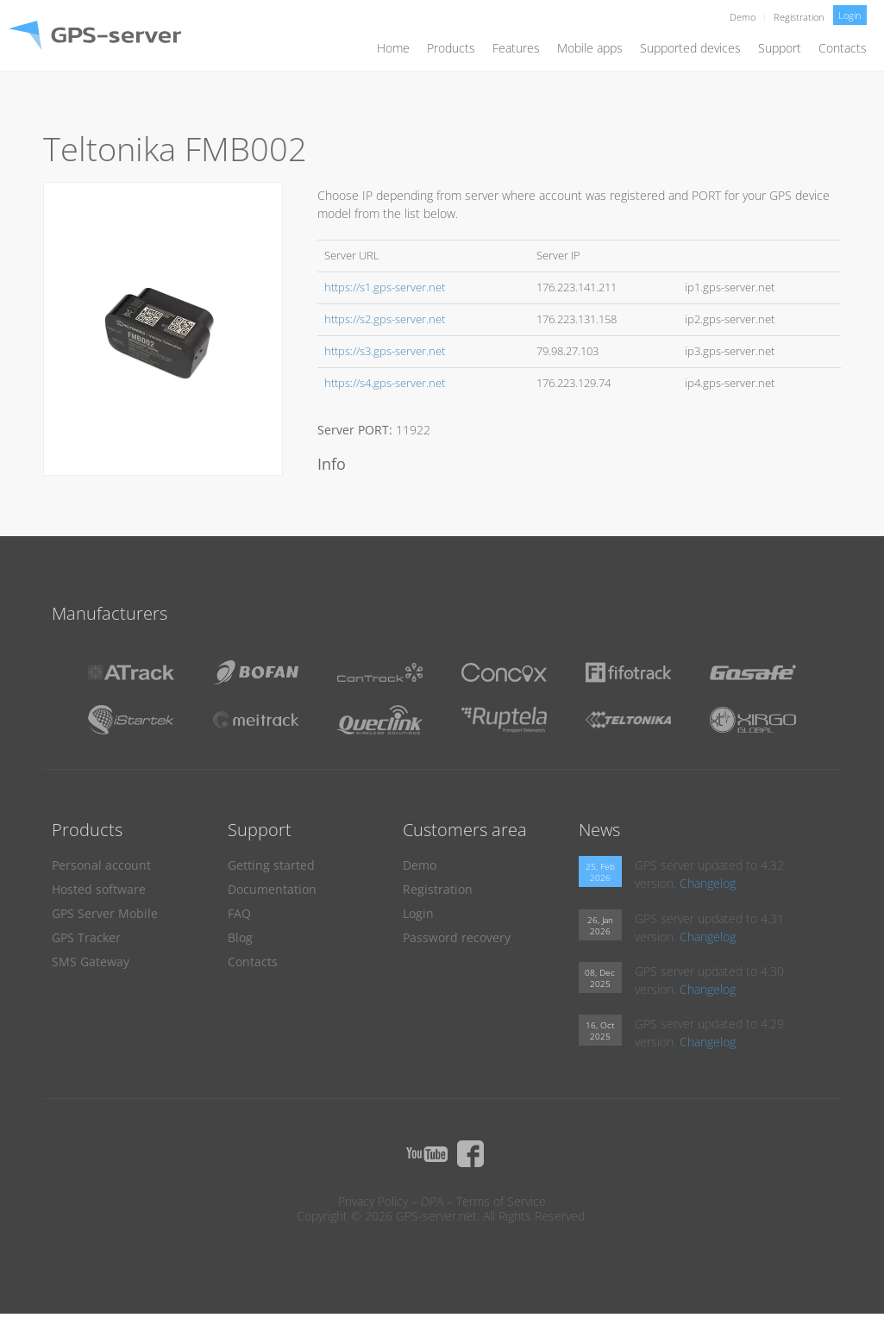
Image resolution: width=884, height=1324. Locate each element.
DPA (432, 1201)
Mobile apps (590, 48)
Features (516, 48)
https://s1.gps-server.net (384, 287)
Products (451, 48)
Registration (799, 16)
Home (393, 48)
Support (779, 48)
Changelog (708, 883)
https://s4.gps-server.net (384, 383)
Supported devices (690, 48)
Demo (742, 16)
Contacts (842, 48)
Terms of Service (501, 1201)
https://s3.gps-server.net (384, 351)
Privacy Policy (373, 1201)
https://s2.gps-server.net (384, 319)
